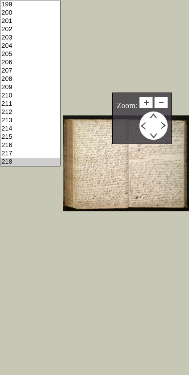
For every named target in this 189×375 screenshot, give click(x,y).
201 (30, 21)
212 (30, 112)
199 (30, 4)
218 (30, 162)
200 (30, 13)
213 (30, 120)
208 (30, 79)
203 (30, 38)
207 (30, 71)
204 (30, 46)
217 (30, 154)
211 (30, 104)
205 (30, 54)
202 (30, 29)
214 (30, 129)
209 (30, 87)
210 (30, 96)
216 (30, 145)
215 (30, 137)
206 (30, 62)
